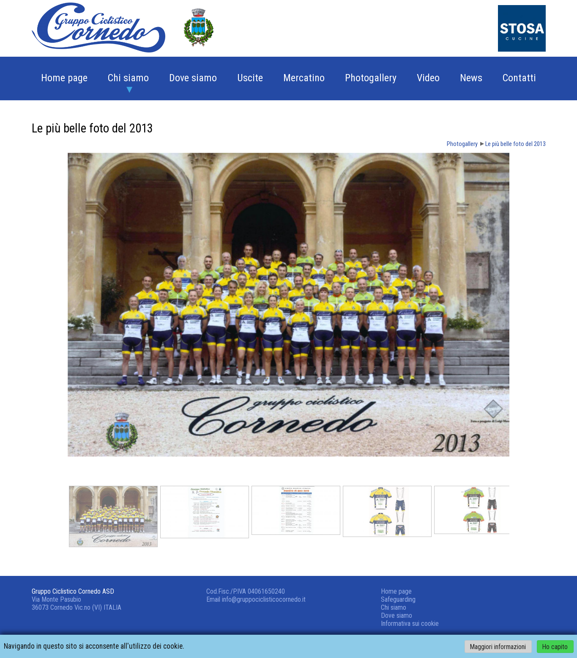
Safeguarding (398, 599)
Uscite (250, 78)
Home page (64, 78)
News (471, 78)
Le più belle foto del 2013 (515, 144)
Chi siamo (128, 78)
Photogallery (371, 78)
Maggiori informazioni (498, 646)
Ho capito (555, 646)
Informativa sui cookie (410, 623)
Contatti (519, 78)
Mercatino (304, 78)
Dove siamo (193, 78)
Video (428, 78)
